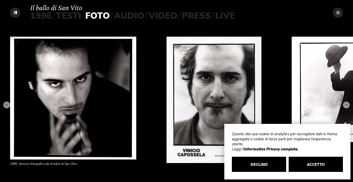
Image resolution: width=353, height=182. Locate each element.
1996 (40, 15)
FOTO (97, 15)
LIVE (225, 15)
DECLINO (259, 164)
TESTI (68, 15)
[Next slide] (346, 105)
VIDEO (163, 15)
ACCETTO (316, 164)
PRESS (196, 15)
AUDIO (129, 15)
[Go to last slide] (6, 105)
